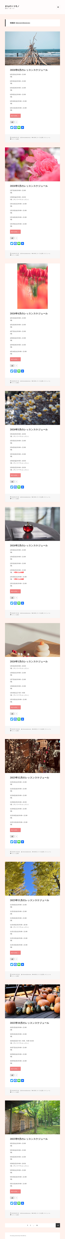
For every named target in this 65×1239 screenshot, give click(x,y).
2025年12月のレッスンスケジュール (29, 777)
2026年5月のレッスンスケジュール (29, 185)
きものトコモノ (12, 6)
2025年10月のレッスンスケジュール (29, 1022)
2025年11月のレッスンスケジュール (29, 900)
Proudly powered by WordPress (18, 1235)
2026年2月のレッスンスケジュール (29, 545)
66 (37, 1225)
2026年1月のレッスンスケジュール (29, 661)
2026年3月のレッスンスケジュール (29, 429)
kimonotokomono (26, 137)
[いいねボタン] (12, 122)
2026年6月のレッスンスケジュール (29, 69)
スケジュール (47, 137)
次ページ (58, 1225)
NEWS (34, 137)
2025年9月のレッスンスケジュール (29, 1138)
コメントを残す (15, 139)
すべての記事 (40, 137)
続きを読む (16, 115)
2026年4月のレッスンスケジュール (29, 313)
